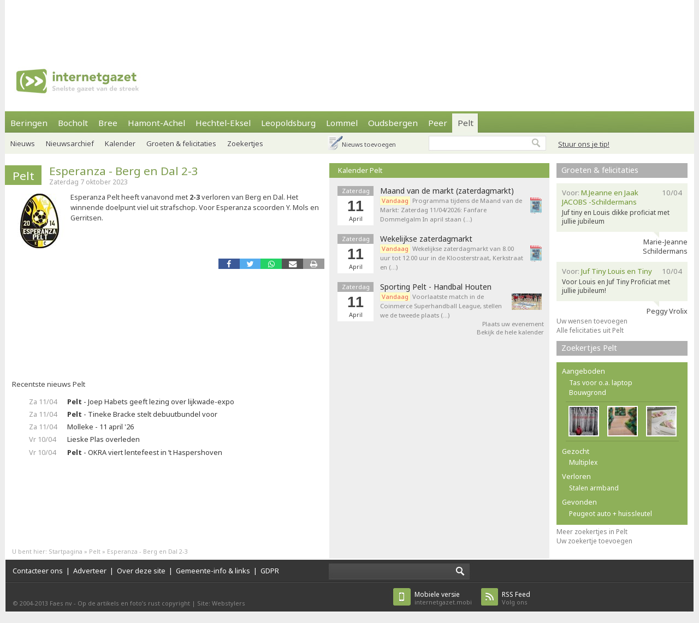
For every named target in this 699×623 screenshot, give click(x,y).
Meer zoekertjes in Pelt (591, 531)
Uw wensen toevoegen (591, 321)
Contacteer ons (38, 571)
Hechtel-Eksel (223, 122)
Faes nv (61, 603)
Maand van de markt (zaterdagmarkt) (447, 191)
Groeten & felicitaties (181, 143)
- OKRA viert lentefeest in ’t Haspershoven (144, 452)
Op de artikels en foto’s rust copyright (134, 603)
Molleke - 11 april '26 (100, 427)
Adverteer (89, 571)
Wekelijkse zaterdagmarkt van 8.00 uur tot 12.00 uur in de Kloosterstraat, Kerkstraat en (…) (451, 257)
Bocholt (73, 122)
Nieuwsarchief (70, 143)
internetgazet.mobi (443, 598)
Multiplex (583, 462)
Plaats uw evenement (513, 324)
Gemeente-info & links (213, 571)
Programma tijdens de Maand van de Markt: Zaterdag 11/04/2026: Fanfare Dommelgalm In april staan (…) (451, 209)
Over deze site (141, 571)
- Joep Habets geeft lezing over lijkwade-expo (150, 401)
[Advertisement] (349, 24)
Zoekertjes (245, 143)
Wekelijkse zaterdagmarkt (426, 239)
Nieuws (22, 143)
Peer (437, 122)
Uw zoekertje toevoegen (594, 541)
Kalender (120, 143)
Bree (107, 122)
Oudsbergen (393, 122)
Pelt (465, 122)
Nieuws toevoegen (369, 144)
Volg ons (516, 598)
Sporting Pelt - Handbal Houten (435, 287)
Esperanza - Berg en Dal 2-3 (123, 170)
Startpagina (65, 551)
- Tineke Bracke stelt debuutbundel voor (142, 414)
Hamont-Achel (156, 122)
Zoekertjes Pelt (589, 348)
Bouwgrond (587, 392)
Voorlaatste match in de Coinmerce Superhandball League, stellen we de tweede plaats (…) (441, 305)
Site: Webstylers (221, 603)
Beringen (29, 122)
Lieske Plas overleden (103, 439)
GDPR (269, 571)
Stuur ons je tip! (583, 144)
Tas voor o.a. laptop (600, 382)
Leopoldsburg (288, 122)
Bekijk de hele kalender (510, 332)
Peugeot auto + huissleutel (610, 513)
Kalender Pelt (360, 170)
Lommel (342, 122)
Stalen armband (594, 488)
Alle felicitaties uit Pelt (590, 330)
